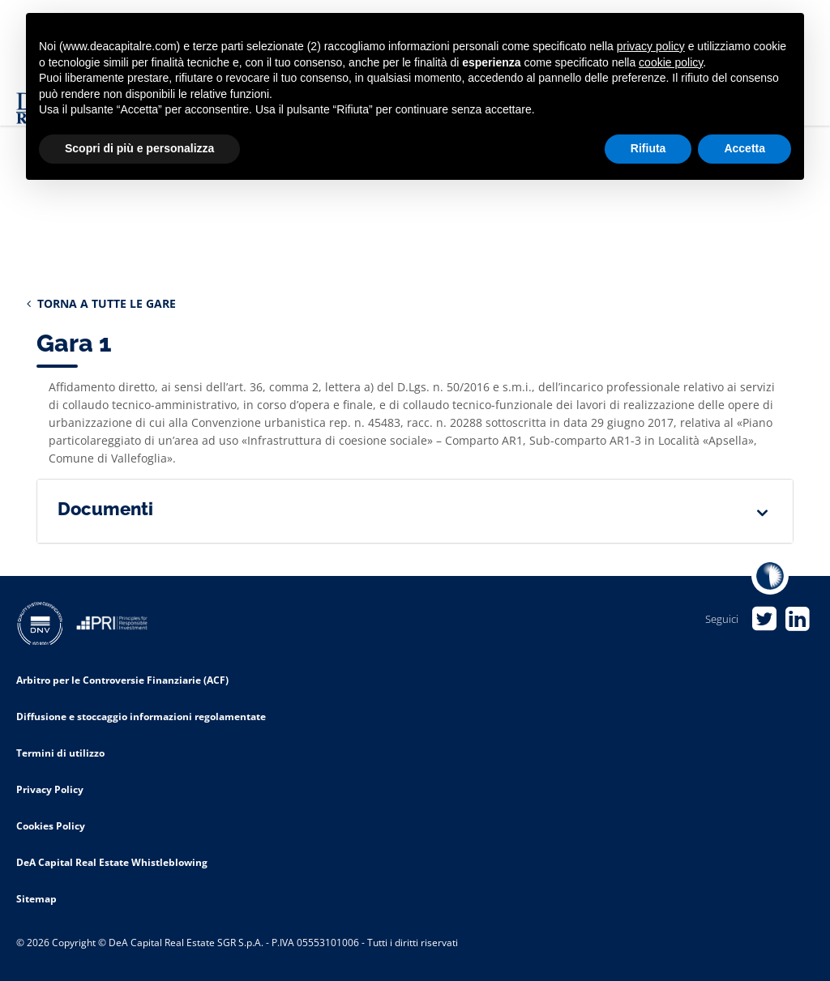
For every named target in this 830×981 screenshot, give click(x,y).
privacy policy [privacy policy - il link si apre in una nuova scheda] (651, 46)
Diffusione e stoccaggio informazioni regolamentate (141, 716)
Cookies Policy (50, 826)
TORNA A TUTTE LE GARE (101, 303)
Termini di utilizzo (60, 753)
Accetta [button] (744, 148)
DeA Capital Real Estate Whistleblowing (112, 862)
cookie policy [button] (671, 62)
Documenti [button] (105, 508)
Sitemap (36, 899)
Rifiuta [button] (648, 148)
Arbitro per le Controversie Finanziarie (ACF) (122, 680)
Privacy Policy (49, 789)
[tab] (415, 511)
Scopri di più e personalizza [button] (139, 148)
